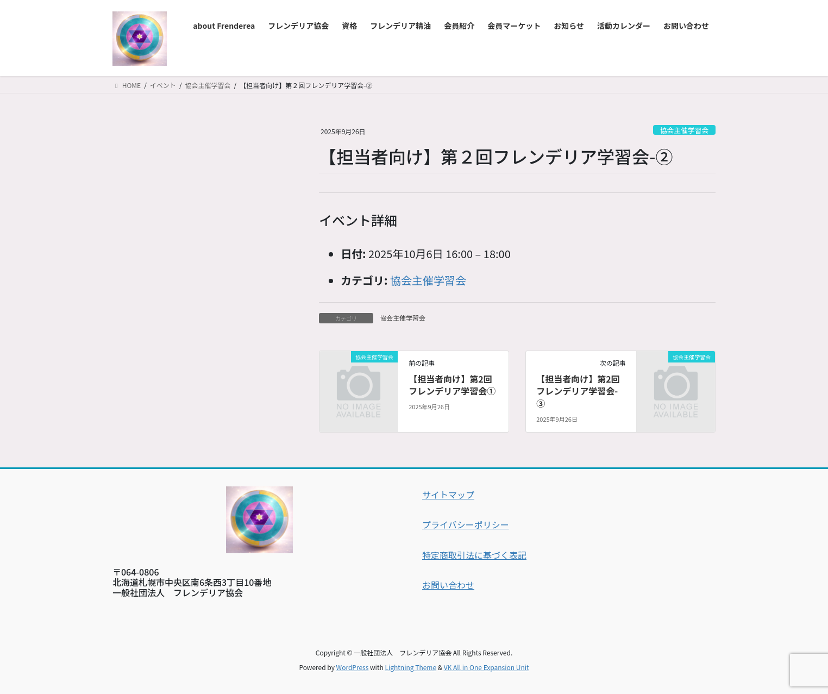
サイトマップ (448, 494)
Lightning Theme (410, 667)
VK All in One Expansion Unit (486, 667)
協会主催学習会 (684, 130)
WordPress (352, 667)
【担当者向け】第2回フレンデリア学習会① (452, 384)
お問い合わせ (448, 584)
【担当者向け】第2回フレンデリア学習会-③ (577, 391)
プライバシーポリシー (465, 524)
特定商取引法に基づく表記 (474, 554)
